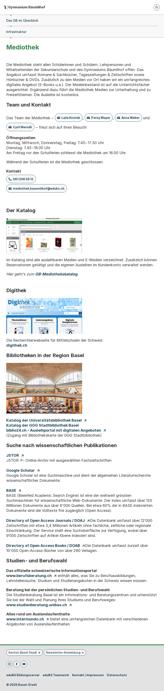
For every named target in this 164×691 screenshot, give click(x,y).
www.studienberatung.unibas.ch (36, 605)
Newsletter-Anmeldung (63, 652)
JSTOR (12, 455)
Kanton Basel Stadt (23, 652)
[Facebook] (17, 664)
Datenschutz (117, 675)
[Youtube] (24, 664)
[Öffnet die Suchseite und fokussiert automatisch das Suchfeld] (157, 7)
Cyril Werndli (22, 127)
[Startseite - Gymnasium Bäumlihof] (24, 7)
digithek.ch (16, 345)
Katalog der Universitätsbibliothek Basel (44, 420)
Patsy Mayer (100, 117)
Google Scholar (20, 470)
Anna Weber (130, 117)
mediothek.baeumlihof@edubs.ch (38, 188)
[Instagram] (9, 664)
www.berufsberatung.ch (29, 575)
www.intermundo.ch (25, 619)
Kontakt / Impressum (88, 675)
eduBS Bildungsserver (23, 675)
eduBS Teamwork (56, 675)
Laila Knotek (70, 117)
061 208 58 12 (23, 179)
